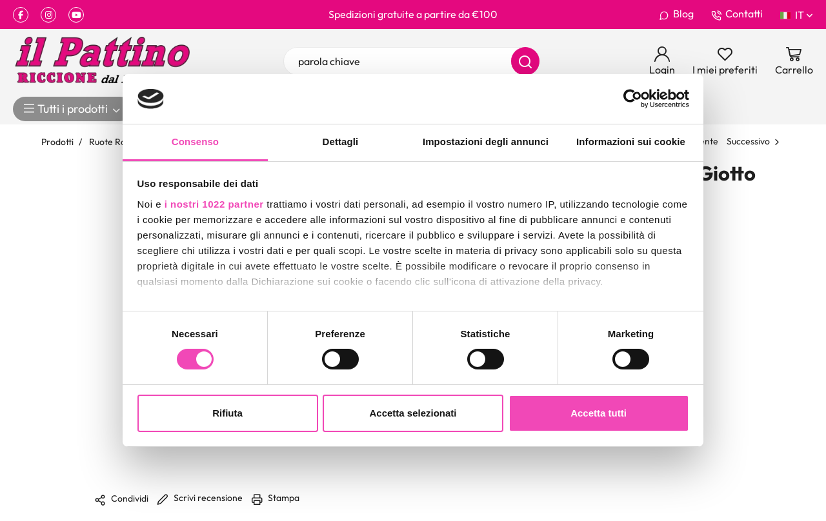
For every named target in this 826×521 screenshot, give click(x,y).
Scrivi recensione (200, 497)
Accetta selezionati (412, 413)
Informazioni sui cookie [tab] (630, 141)
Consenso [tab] (195, 141)
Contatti (737, 14)
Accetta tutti (598, 413)
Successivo (748, 140)
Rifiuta (227, 413)
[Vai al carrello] (794, 61)
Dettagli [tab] (341, 141)
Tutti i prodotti (72, 109)
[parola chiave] (411, 61)
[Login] (662, 61)
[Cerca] (525, 61)
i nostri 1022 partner (214, 204)
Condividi (121, 499)
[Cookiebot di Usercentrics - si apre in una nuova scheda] (632, 98)
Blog (676, 14)
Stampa (275, 497)
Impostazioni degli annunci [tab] (486, 141)
